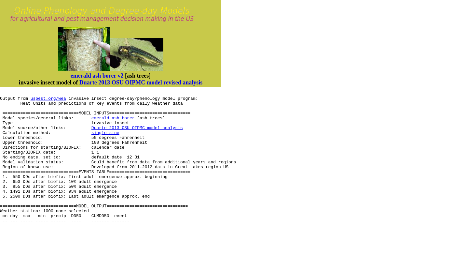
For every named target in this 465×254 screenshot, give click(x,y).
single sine (105, 141)
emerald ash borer (113, 124)
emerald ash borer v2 (97, 75)
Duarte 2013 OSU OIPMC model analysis (137, 135)
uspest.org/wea (48, 100)
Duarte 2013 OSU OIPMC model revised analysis (141, 82)
